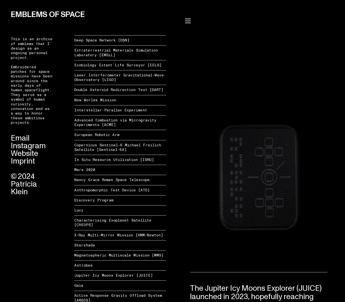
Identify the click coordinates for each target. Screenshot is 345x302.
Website (24, 153)
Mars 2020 (84, 169)
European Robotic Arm (96, 134)
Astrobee (83, 265)
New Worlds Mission (95, 100)
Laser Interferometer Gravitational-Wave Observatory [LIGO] (119, 77)
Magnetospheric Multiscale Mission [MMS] (119, 255)
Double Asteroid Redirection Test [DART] (118, 89)
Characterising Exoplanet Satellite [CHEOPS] (112, 223)
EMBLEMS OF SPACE (48, 14)
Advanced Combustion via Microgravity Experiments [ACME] (115, 122)
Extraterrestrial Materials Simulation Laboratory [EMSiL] (116, 52)
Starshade (84, 245)
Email (20, 138)
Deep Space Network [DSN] (102, 40)
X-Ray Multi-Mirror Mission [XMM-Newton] (118, 235)
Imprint (23, 161)
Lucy (78, 210)
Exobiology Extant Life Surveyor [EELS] (118, 65)
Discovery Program (93, 200)
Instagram (28, 146)
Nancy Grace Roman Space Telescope (112, 179)
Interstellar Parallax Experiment (110, 110)
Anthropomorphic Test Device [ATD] (112, 190)
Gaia (78, 285)
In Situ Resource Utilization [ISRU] (114, 159)
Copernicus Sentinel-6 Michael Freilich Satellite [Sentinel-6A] (117, 147)
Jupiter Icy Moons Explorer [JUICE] (113, 275)
